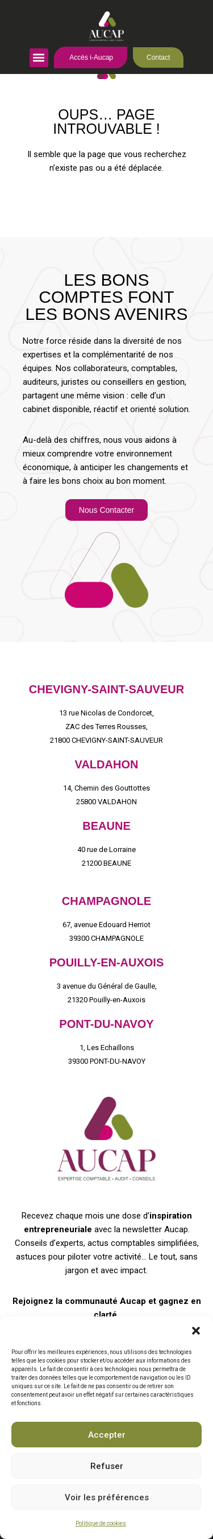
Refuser (106, 1466)
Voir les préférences (107, 1497)
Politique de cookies (101, 1523)
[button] (196, 1330)
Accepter (107, 1435)
